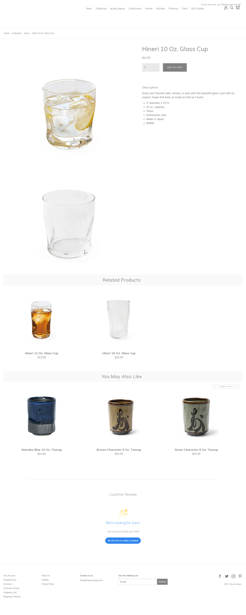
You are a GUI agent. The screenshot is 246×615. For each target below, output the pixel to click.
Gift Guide (199, 16)
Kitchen (162, 16)
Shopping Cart (9, 580)
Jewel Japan (119, 16)
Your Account (9, 575)
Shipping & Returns (12, 596)
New (91, 16)
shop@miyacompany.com (91, 580)
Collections (137, 16)
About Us (46, 575)
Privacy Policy (48, 584)
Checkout (7, 584)
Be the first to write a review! (123, 540)
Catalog (45, 580)
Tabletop (103, 16)
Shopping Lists (10, 592)
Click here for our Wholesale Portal (223, 4)
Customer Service (11, 588)
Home (151, 16)
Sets (187, 16)
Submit (162, 581)
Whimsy (175, 16)
